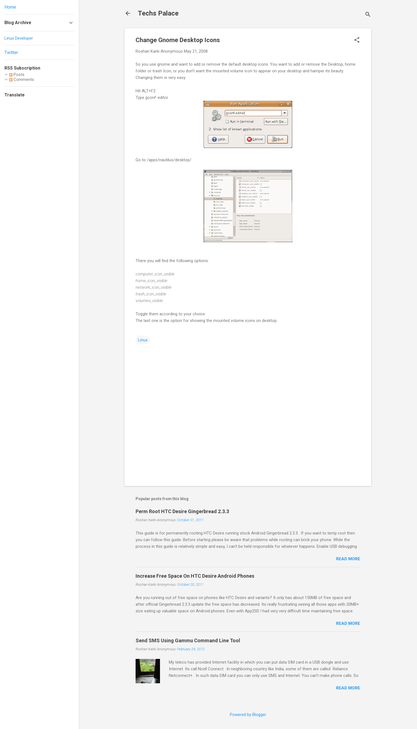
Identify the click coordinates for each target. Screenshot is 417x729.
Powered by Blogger (248, 714)
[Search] (368, 15)
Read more (348, 558)
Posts (16, 74)
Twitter (11, 52)
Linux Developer (18, 38)
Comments (21, 79)
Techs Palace (158, 13)
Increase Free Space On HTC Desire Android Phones (195, 576)
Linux (143, 339)
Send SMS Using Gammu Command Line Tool (188, 640)
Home (10, 7)
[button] (357, 40)
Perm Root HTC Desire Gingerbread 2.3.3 (182, 511)
